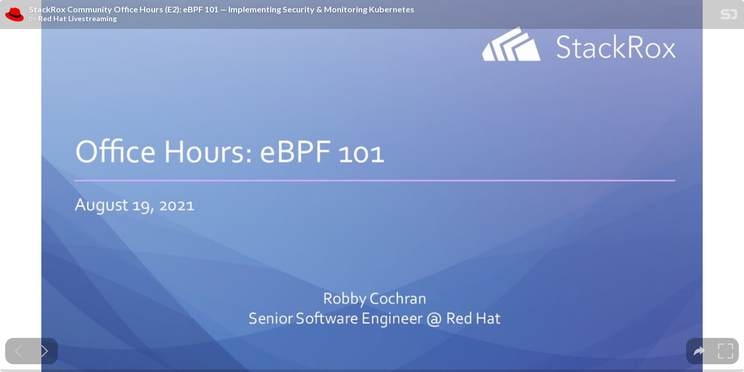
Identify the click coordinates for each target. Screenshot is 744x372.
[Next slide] (44, 351)
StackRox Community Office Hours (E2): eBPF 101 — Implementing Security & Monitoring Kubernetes (221, 9)
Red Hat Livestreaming (77, 18)
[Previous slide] (18, 351)
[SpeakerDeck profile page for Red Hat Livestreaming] (14, 15)
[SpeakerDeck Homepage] (729, 16)
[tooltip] (699, 351)
